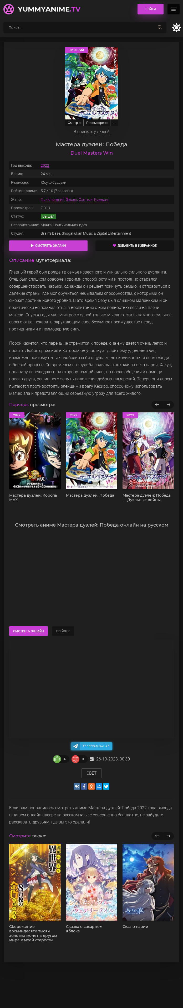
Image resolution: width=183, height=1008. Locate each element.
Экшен (71, 199)
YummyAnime (49, 9)
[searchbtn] (159, 27)
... (114, 123)
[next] (168, 836)
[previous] (157, 836)
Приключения (52, 199)
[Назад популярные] (157, 405)
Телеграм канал (96, 746)
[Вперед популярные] (168, 405)
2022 (45, 165)
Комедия (101, 199)
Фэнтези (86, 199)
